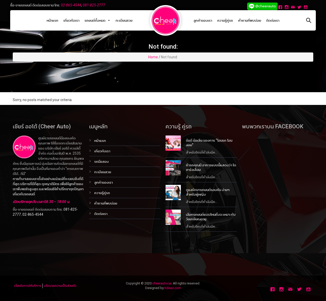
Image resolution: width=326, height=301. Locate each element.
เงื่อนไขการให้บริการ (27, 286)
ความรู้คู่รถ (225, 20)
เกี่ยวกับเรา (71, 20)
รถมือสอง (101, 161)
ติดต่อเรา (272, 20)
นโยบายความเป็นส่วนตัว (60, 286)
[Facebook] (281, 7)
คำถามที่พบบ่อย (249, 20)
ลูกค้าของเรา (203, 20)
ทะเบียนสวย (124, 20)
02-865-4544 (71, 5)
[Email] (293, 7)
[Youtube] (306, 7)
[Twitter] (300, 7)
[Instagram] (287, 7)
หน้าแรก (52, 20)
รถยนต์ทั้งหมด (98, 20)
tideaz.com (173, 288)
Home (153, 57)
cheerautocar (161, 283)
